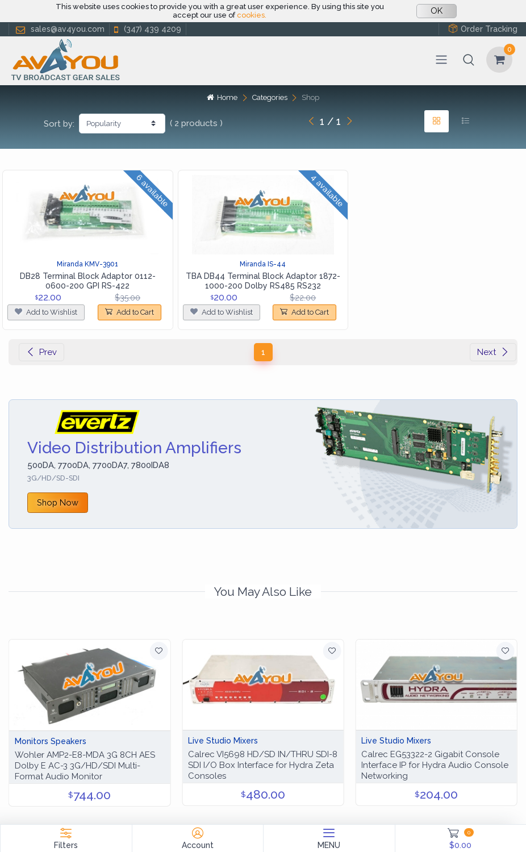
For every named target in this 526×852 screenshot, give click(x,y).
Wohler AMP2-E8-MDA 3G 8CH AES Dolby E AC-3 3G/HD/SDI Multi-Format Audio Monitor (85, 766)
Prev (41, 352)
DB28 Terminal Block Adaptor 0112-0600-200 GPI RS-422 (88, 281)
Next (493, 352)
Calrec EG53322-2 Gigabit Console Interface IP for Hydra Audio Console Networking (434, 765)
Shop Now (57, 502)
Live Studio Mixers (223, 740)
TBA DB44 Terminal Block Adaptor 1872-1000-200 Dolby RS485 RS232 (263, 281)
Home (222, 97)
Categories (269, 97)
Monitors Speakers (50, 741)
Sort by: (59, 124)
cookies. (251, 15)
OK (436, 11)
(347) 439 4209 (146, 29)
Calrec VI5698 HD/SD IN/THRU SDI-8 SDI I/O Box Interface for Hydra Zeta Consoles (262, 765)
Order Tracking (482, 29)
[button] (469, 60)
